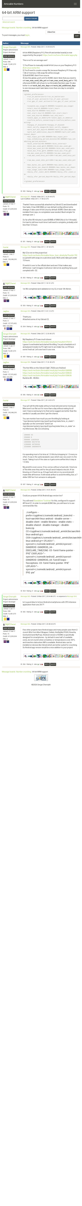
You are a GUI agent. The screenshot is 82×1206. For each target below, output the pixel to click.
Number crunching (23, 28)
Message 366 (25, 624)
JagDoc (6, 311)
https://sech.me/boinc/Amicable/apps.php (60, 55)
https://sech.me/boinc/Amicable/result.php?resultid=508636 (47, 375)
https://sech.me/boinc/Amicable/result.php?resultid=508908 (47, 370)
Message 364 (25, 490)
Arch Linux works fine (31, 68)
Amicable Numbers (13, 4)
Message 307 (25, 400)
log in (27, 35)
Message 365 (25, 596)
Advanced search (9, 22)
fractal (5, 247)
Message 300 (25, 47)
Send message (9, 56)
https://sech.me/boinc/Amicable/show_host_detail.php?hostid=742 (50, 255)
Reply (47, 191)
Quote (53, 191)
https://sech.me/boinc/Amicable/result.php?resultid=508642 (47, 373)
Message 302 (25, 247)
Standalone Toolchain (42, 501)
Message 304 (25, 311)
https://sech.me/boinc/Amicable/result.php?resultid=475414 (47, 342)
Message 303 (25, 283)
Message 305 (25, 334)
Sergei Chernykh (9, 47)
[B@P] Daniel (10, 197)
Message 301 (25, 197)
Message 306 (25, 362)
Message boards (8, 28)
